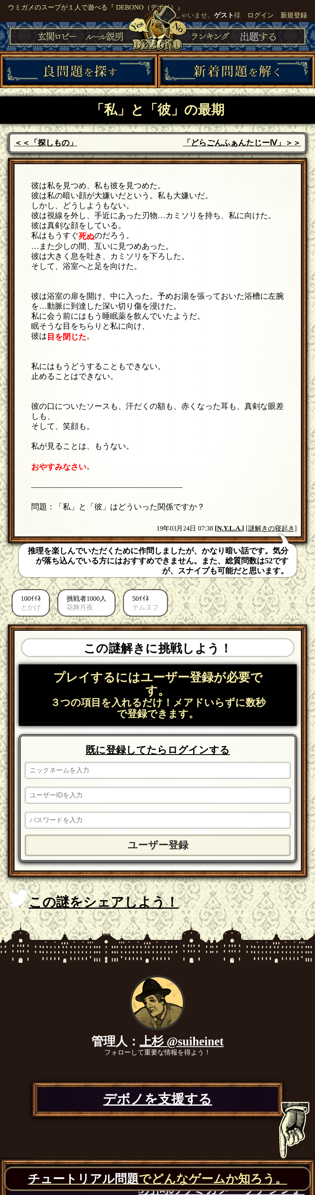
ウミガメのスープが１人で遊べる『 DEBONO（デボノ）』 (96, 7)
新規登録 (294, 15)
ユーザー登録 (158, 845)
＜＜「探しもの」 (45, 142)
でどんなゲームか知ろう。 (157, 1178)
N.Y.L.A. (229, 528)
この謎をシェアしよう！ (93, 900)
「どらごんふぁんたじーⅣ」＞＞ (242, 142)
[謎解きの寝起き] (271, 528)
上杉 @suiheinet (182, 1041)
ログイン (260, 15)
